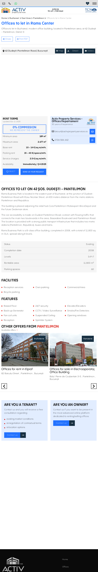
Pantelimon (38, 18)
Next (94, 386)
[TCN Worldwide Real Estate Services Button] (91, 10)
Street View (72, 51)
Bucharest (14, 18)
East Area (26, 18)
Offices (65, 567)
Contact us (12, 435)
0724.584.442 (9, 2)
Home (4, 18)
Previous (4, 386)
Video (89, 51)
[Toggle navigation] (94, 3)
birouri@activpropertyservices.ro (3, 2)
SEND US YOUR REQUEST (33, 172)
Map (59, 51)
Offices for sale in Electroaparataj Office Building (72, 371)
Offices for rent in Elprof (17, 369)
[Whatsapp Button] (15, 3)
